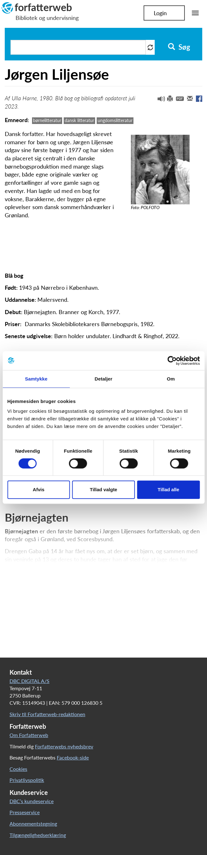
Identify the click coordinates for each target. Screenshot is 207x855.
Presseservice (25, 812)
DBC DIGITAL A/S (29, 681)
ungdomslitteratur (115, 120)
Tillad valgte (103, 489)
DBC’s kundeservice (32, 801)
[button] (159, 100)
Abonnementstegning (33, 824)
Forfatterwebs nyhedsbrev (64, 746)
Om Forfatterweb (29, 735)
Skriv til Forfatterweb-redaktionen (47, 714)
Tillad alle (168, 489)
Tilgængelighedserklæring (38, 835)
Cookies (18, 769)
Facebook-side (73, 757)
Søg (179, 47)
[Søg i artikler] (78, 47)
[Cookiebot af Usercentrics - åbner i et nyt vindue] (172, 360)
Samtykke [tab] (36, 378)
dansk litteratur (79, 120)
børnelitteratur (47, 120)
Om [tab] (171, 378)
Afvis (38, 489)
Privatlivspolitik (27, 780)
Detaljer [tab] (104, 378)
